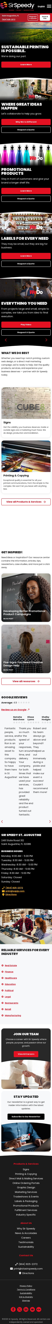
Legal (8, 996)
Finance (9, 971)
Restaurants (11, 1002)
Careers (26, 1237)
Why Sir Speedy (26, 1228)
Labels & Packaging (26, 1201)
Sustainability (26, 1246)
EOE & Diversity (26, 1297)
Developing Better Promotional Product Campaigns (24, 612)
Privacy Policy (26, 1286)
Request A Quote (26, 332)
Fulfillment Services (26, 1210)
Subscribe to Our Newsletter (26, 1116)
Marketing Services (26, 1192)
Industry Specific (26, 1214)
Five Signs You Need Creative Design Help (23, 664)
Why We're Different (26, 122)
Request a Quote (33, 17)
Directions (9, 894)
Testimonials (26, 1242)
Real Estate (11, 965)
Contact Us (26, 1255)
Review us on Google (13, 709)
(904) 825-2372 (8, 19)
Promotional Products (26, 1205)
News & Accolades (26, 1233)
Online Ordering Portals (26, 1183)
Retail (8, 1009)
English (41, 6)
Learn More (26, 64)
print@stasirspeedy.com (26, 1268)
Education (10, 984)
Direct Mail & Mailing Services (26, 1178)
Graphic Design (26, 1187)
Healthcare (11, 978)
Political (9, 990)
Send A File (45, 17)
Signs (7, 422)
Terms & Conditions (26, 1289)
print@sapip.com (12, 891)
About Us (26, 1223)
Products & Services (26, 1163)
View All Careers (26, 1054)
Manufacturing (13, 1015)
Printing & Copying (16, 475)
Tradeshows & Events (26, 1196)
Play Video (26, 324)
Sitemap (26, 1300)
